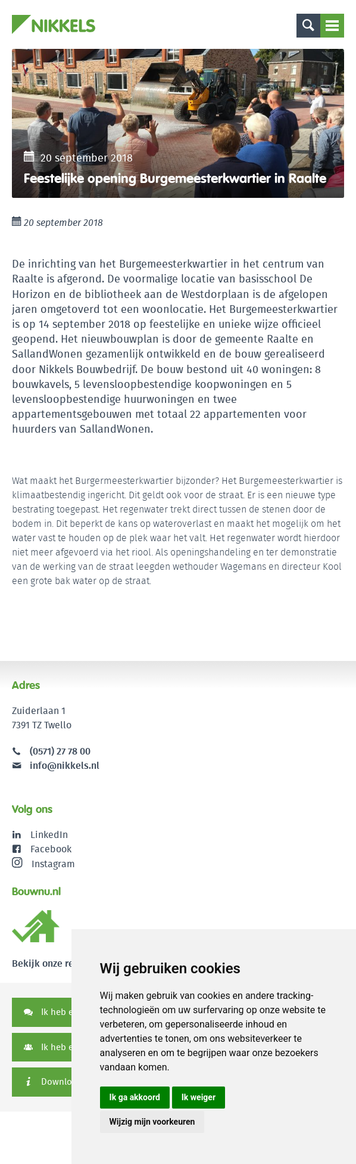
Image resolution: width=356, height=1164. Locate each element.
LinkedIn (49, 835)
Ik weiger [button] (199, 1097)
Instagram (43, 863)
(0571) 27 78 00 (60, 751)
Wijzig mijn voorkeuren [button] (152, 1121)
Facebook (50, 849)
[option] (178, 123)
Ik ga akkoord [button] (135, 1097)
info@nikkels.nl (55, 765)
